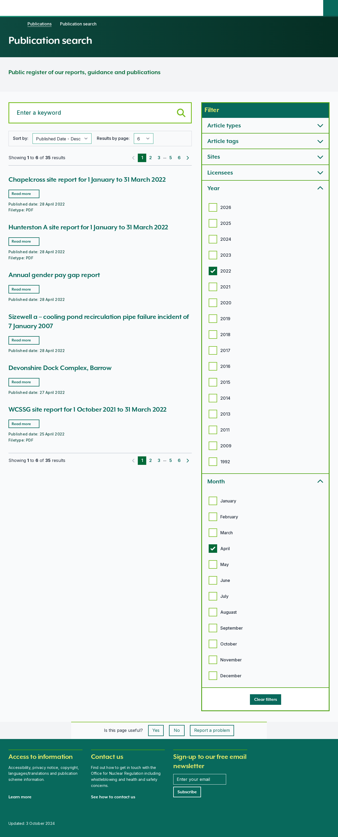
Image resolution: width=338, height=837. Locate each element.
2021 (225, 287)
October (228, 644)
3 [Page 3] (159, 157)
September (231, 628)
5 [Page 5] (170, 157)
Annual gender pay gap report (54, 275)
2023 (225, 255)
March (226, 532)
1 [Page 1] (142, 157)
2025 (225, 223)
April (225, 548)
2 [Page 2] (150, 157)
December (230, 675)
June (225, 580)
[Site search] (330, 8)
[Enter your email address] (199, 779)
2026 (225, 207)
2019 (225, 318)
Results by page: (113, 138)
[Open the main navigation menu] (315, 8)
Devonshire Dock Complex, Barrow (59, 368)
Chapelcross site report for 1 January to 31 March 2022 (87, 179)
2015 (225, 382)
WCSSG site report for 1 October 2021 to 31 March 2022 (87, 409)
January (228, 501)
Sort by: (20, 138)
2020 (225, 302)
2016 (225, 366)
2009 (225, 445)
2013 (225, 414)
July (224, 596)
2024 (225, 239)
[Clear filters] (265, 699)
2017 (225, 350)
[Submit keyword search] (181, 112)
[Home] (13, 24)
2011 (225, 430)
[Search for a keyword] (100, 112)
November (231, 659)
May (224, 564)
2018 (225, 334)
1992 (225, 461)
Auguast (228, 612)
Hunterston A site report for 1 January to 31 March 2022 (88, 227)
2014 (225, 398)
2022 (225, 271)
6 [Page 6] (179, 157)
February (229, 516)
